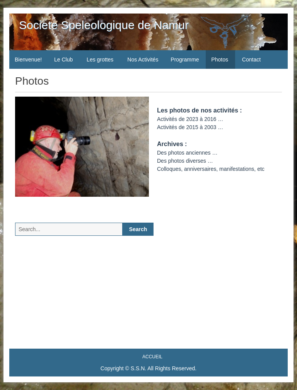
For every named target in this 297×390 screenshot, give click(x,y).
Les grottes (100, 59)
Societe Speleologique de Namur (104, 25)
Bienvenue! (28, 59)
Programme (185, 59)
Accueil (152, 356)
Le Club (63, 59)
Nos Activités (142, 59)
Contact (251, 59)
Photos (219, 59)
